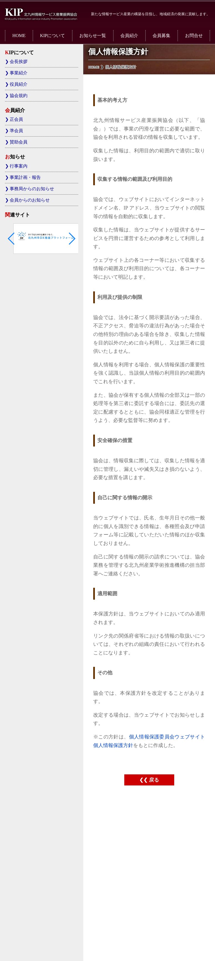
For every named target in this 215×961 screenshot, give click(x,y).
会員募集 (161, 35)
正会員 (16, 119)
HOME (19, 35)
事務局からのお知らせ (32, 188)
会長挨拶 (18, 61)
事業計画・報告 (25, 177)
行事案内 (18, 166)
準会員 (16, 130)
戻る (154, 780)
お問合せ (194, 35)
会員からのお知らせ (30, 200)
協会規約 (18, 95)
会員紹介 (129, 35)
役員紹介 (18, 84)
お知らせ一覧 (92, 35)
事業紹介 (18, 72)
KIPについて (52, 35)
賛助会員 (18, 142)
